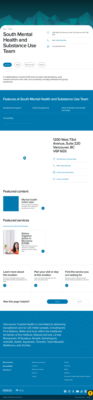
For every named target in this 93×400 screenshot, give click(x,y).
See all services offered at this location (15, 226)
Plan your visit (29, 65)
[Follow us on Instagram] (69, 392)
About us (34, 373)
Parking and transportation (65, 172)
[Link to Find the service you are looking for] (77, 278)
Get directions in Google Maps (66, 159)
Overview (7, 65)
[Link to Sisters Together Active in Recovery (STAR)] (24, 242)
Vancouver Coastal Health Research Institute (77, 376)
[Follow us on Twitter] (73, 392)
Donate (66, 362)
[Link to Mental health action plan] (24, 203)
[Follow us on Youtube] (77, 392)
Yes (57, 301)
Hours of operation (63, 179)
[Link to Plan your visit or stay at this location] (46, 278)
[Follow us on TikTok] (82, 392)
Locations (10, 29)
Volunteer (67, 366)
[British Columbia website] (20, 390)
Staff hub (67, 373)
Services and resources (38, 362)
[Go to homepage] (9, 390)
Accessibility (7, 366)
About (18, 65)
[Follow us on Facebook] (65, 392)
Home (4, 29)
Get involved (8, 362)
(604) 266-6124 (61, 40)
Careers (34, 376)
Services (41, 65)
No (79, 301)
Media (66, 369)
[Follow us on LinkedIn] (86, 392)
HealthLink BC (68, 380)
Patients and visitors (37, 369)
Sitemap (88, 397)
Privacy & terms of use (80, 397)
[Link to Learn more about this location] (15, 278)
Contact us (7, 370)
